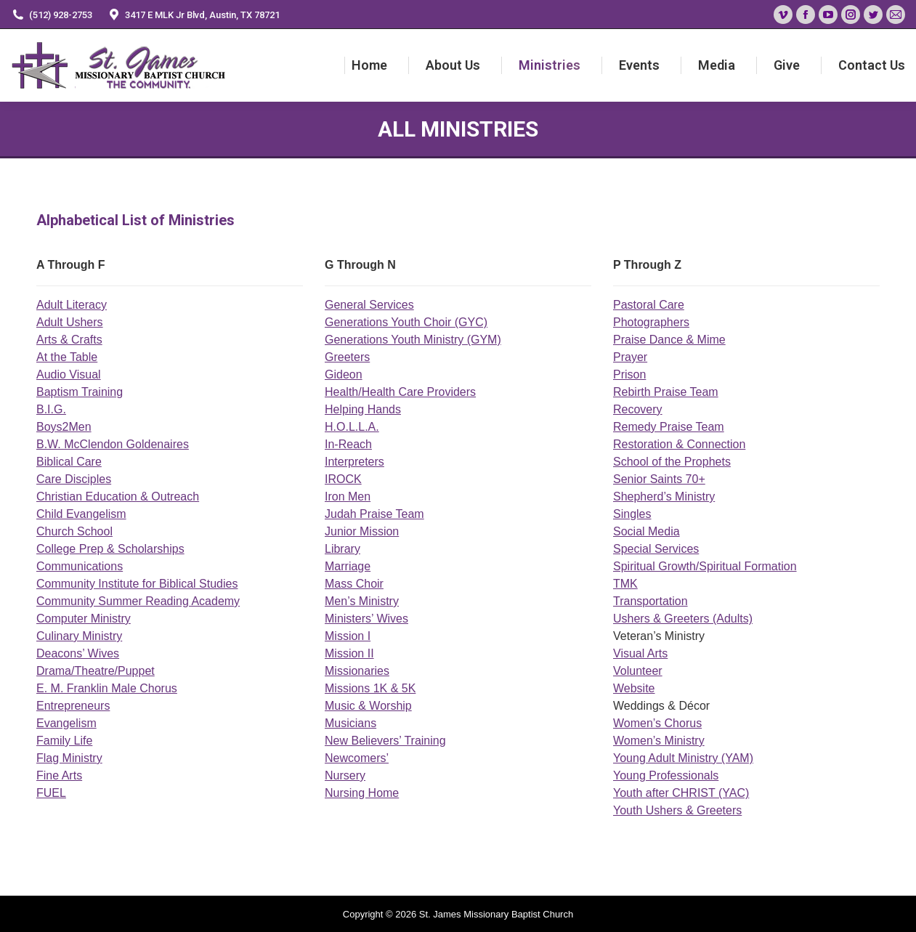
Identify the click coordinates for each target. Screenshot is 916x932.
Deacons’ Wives (77, 653)
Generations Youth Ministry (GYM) (413, 339)
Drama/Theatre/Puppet (95, 671)
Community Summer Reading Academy (138, 601)
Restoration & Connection (679, 444)
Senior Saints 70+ (659, 479)
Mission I (347, 636)
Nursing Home (362, 793)
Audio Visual (68, 374)
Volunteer (637, 671)
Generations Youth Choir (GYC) (406, 322)
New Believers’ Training (385, 740)
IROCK (343, 479)
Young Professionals (665, 775)
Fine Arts (59, 775)
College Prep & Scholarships (110, 549)
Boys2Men (64, 427)
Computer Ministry (83, 618)
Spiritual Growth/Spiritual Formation (705, 566)
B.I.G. (51, 409)
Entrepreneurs (73, 706)
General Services (369, 305)
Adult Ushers (69, 322)
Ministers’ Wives (366, 618)
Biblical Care (69, 461)
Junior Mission (362, 531)
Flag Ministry (69, 758)
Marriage (347, 566)
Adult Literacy (71, 305)
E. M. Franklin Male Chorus (106, 688)
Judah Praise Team (374, 514)
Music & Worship (368, 706)
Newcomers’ (357, 758)
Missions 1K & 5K (370, 688)
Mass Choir (354, 584)
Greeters (347, 357)
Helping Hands (363, 409)
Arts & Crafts (69, 339)
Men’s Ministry (362, 601)
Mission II (349, 653)
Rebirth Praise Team (665, 392)
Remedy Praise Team (668, 427)
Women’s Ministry (659, 740)
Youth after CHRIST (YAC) (681, 793)
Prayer (630, 357)
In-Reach (348, 444)
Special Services (656, 549)
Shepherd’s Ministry (664, 496)
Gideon (343, 374)
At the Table (66, 357)
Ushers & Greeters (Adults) (683, 618)
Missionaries (357, 671)
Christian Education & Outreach (117, 496)
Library (342, 549)
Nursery (345, 775)
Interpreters (354, 461)
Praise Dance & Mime (669, 339)
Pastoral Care (648, 305)
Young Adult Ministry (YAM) (683, 758)
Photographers (651, 322)
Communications (79, 566)
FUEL (51, 793)
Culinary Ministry (79, 636)
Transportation (650, 601)
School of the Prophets (672, 461)
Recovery (637, 409)
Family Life (64, 740)
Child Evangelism (81, 514)
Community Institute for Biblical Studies (137, 584)
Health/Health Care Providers (400, 392)
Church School (74, 531)
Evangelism (66, 723)
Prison (629, 374)
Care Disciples (73, 479)
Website (634, 688)
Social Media (646, 531)
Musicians (350, 723)
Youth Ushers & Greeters (677, 810)
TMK (625, 584)
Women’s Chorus (657, 723)
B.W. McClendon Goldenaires (112, 444)
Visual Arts (640, 653)
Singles (632, 514)
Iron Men (347, 496)
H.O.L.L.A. (352, 427)
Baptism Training (79, 392)
